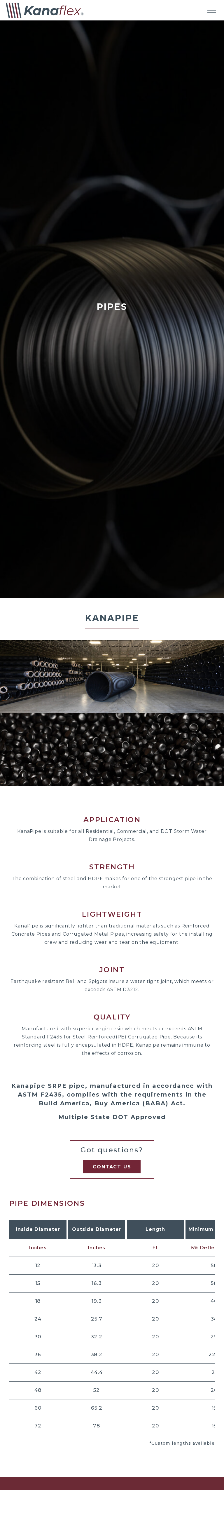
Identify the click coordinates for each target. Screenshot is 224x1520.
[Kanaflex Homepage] (44, 10)
